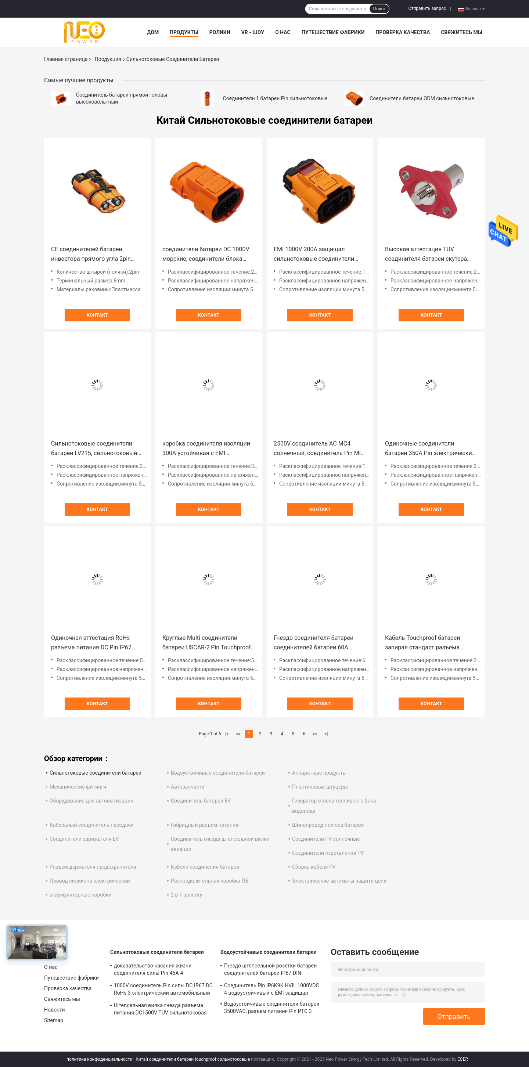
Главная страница (65, 59)
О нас (283, 32)
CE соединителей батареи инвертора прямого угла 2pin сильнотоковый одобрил (91, 255)
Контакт (97, 315)
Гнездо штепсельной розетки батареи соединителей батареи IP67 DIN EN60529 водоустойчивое (270, 970)
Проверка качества (402, 32)
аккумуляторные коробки (81, 895)
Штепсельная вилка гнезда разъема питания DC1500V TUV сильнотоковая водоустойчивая (160, 1010)
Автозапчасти (188, 787)
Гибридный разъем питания (204, 825)
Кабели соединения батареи (205, 867)
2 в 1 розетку (186, 895)
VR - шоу (252, 32)
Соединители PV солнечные (326, 839)
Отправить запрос (427, 8)
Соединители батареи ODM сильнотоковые (422, 98)
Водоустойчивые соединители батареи (218, 773)
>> (315, 733)
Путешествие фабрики (333, 32)
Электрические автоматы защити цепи (339, 881)
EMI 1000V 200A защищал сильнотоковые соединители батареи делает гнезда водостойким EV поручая (314, 255)
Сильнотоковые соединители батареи (95, 773)
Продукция (108, 59)
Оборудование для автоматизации (91, 801)
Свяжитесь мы (461, 32)
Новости (54, 1010)
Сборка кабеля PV (314, 867)
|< (226, 733)
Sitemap (53, 1020)
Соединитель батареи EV (201, 801)
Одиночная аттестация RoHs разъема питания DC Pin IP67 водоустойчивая (91, 643)
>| (326, 733)
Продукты (184, 32)
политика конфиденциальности (99, 1059)
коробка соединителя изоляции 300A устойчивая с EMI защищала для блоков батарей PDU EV (206, 449)
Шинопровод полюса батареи (328, 825)
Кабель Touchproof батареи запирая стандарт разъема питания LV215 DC (422, 643)
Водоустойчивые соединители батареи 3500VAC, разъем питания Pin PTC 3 (271, 1007)
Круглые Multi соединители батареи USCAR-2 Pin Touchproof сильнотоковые (206, 643)
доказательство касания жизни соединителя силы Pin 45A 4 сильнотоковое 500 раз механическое (160, 970)
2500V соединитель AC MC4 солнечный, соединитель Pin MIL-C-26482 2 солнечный (320, 449)
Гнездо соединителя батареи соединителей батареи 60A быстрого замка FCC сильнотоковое (313, 643)
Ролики (219, 32)
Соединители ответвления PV (328, 853)
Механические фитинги (78, 787)
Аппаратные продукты (319, 773)
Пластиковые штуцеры (320, 787)
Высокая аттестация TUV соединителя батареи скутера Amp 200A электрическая (426, 255)
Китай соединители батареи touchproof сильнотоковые (193, 1059)
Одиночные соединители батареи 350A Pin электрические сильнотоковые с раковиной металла (430, 449)
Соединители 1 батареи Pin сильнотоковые (275, 98)
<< (238, 733)
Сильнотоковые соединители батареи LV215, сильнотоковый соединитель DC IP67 (94, 449)
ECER (462, 1059)
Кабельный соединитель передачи (92, 825)
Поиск (379, 8)
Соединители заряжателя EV (84, 839)
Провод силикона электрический (90, 881)
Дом (153, 32)
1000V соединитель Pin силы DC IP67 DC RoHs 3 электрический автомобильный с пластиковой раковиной (163, 990)
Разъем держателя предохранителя (93, 867)
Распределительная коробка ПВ (210, 881)
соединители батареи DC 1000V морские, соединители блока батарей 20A (205, 255)
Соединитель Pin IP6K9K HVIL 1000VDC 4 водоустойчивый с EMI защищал (271, 989)
